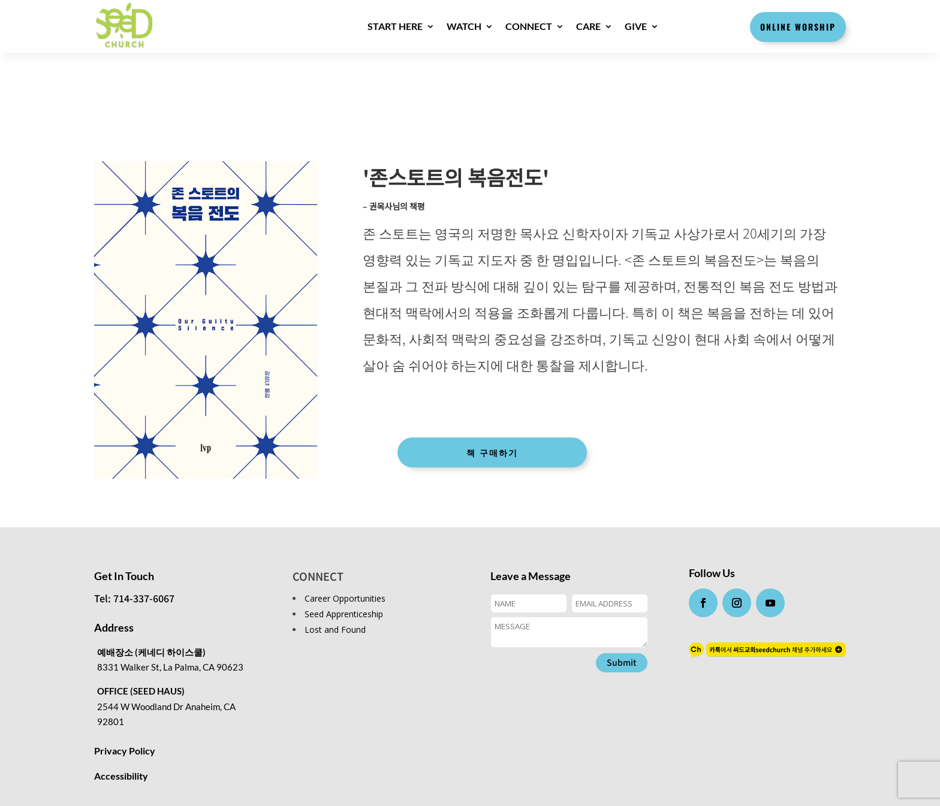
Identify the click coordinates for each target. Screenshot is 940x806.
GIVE (636, 26)
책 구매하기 (492, 452)
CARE (588, 26)
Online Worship (798, 26)
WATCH (464, 26)
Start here (395, 26)
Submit (622, 662)
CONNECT (528, 26)
